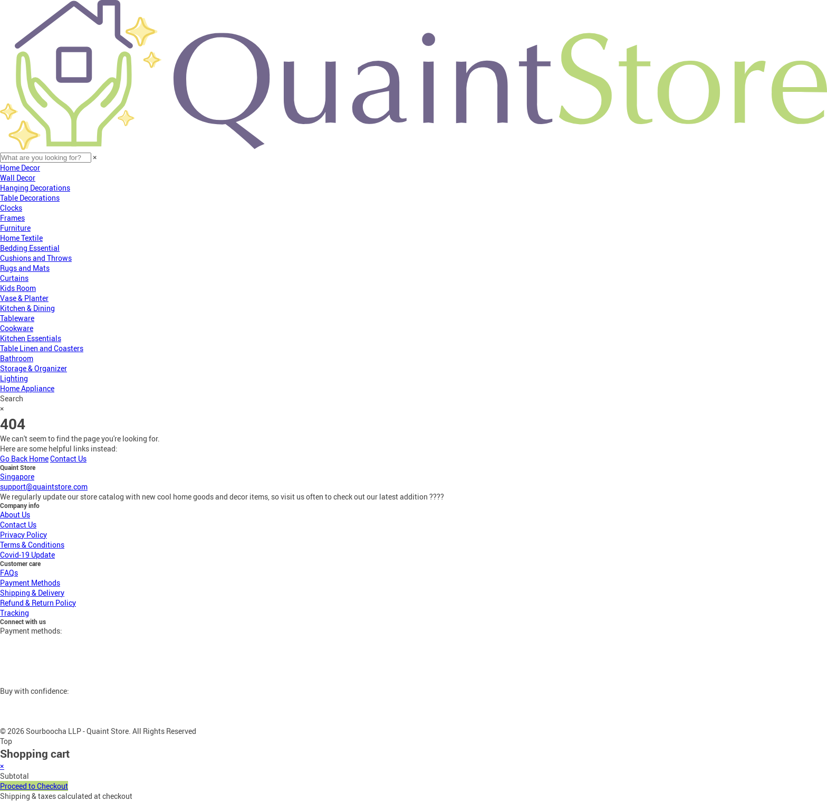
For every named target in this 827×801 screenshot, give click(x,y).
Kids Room (18, 288)
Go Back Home (24, 459)
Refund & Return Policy (38, 603)
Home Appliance (27, 388)
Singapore (17, 477)
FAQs (9, 573)
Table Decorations (30, 198)
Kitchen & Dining (27, 308)
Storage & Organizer (33, 368)
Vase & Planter (24, 298)
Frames (12, 218)
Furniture (15, 228)
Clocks (11, 208)
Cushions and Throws (36, 258)
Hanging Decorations (35, 188)
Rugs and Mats (25, 268)
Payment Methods (30, 583)
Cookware (16, 328)
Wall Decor (17, 178)
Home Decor (20, 168)
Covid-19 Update (27, 555)
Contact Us (68, 459)
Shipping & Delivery (32, 593)
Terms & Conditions (32, 545)
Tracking (14, 613)
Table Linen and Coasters (41, 348)
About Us (15, 515)
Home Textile (21, 238)
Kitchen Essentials (30, 338)
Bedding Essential (30, 248)
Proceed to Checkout (34, 786)
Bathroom (16, 358)
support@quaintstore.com (44, 487)
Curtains (14, 278)
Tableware (17, 318)
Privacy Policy (23, 535)
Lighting (14, 378)
